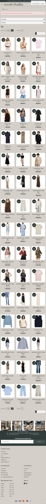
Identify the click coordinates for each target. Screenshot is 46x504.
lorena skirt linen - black (7, 168)
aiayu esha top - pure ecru (23, 329)
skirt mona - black (23, 375)
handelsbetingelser (27, 472)
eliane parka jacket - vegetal (38, 261)
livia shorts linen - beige (23, 168)
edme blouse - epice (23, 261)
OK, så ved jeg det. (36, 3)
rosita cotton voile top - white (38, 100)
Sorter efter (3, 30)
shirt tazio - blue (23, 123)
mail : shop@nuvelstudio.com (7, 477)
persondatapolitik (27, 474)
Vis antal (18, 30)
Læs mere (42, 3)
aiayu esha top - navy (38, 329)
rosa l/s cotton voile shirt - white (23, 100)
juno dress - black (38, 123)
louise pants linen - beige (7, 190)
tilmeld (39, 441)
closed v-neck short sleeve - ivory (23, 52)
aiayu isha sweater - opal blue (7, 329)
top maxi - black (8, 123)
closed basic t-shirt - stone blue (23, 237)
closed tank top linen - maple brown (7, 214)
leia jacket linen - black (38, 146)
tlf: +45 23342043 (4, 474)
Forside (3, 9)
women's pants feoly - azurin (23, 399)
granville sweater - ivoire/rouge (8, 261)
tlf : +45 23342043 (4, 453)
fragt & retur (26, 477)
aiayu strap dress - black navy (23, 307)
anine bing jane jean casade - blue (7, 307)
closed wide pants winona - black (23, 190)
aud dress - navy (8, 146)
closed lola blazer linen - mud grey (38, 214)
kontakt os (26, 468)
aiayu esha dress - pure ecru (38, 307)
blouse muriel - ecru (7, 52)
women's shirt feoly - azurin (7, 399)
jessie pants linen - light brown (23, 146)
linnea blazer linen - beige (38, 168)
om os (25, 470)
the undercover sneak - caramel (38, 399)
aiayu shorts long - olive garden (8, 375)
